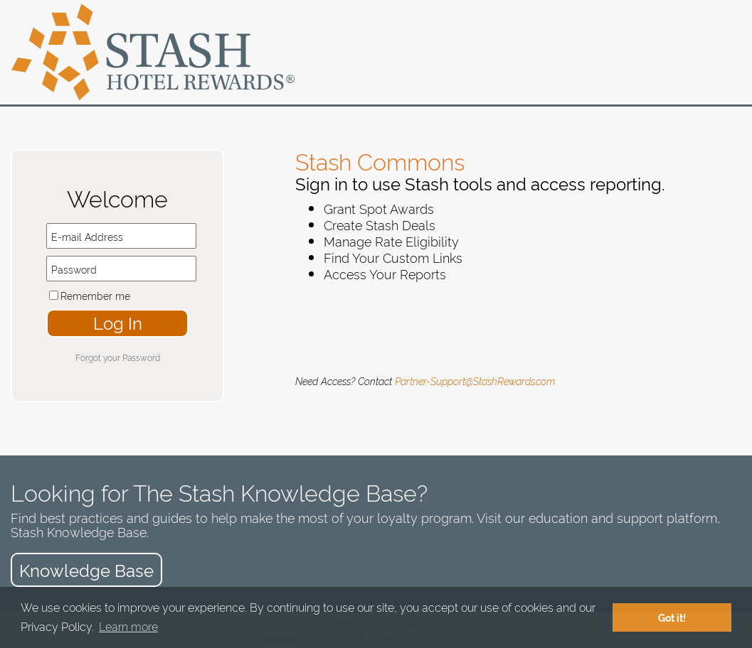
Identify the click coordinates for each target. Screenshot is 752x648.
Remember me (95, 295)
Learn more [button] (128, 626)
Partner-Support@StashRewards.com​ (475, 380)
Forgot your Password (117, 357)
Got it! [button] (672, 617)
